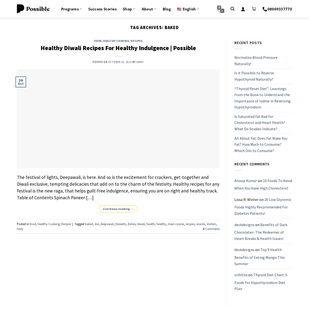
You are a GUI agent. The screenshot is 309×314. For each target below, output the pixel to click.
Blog (167, 9)
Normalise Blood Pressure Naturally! (256, 60)
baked (89, 224)
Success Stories (102, 9)
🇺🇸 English (188, 9)
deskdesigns (244, 224)
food (98, 41)
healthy (161, 224)
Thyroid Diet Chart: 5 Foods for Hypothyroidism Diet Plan (260, 281)
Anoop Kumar (245, 180)
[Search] (232, 9)
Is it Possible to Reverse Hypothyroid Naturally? (254, 76)
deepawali (107, 224)
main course (176, 224)
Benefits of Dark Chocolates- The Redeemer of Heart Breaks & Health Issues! (260, 231)
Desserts (120, 224)
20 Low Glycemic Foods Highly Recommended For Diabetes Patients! (262, 206)
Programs (71, 9)
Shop (129, 9)
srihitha (240, 274)
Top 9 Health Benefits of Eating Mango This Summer (259, 256)
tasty (20, 229)
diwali (141, 224)
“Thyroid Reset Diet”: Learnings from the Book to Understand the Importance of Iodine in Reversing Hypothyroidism (262, 98)
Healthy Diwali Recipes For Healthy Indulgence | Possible (118, 48)
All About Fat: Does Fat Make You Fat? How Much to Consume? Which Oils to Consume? (260, 144)
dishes (131, 224)
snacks (200, 224)
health (151, 224)
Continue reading (118, 209)
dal (97, 224)
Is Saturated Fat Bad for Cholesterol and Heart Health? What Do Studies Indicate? (259, 122)
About (149, 9)
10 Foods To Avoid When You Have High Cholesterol (263, 184)
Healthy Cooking (116, 41)
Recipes (136, 41)
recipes (190, 224)
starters (211, 224)
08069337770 (277, 9)
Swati (140, 62)
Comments (211, 229)
